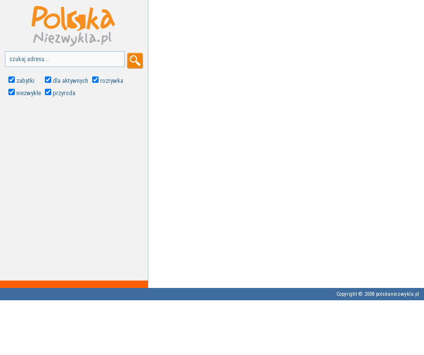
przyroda (64, 93)
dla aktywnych (70, 80)
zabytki (25, 80)
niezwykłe (28, 93)
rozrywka (111, 80)
